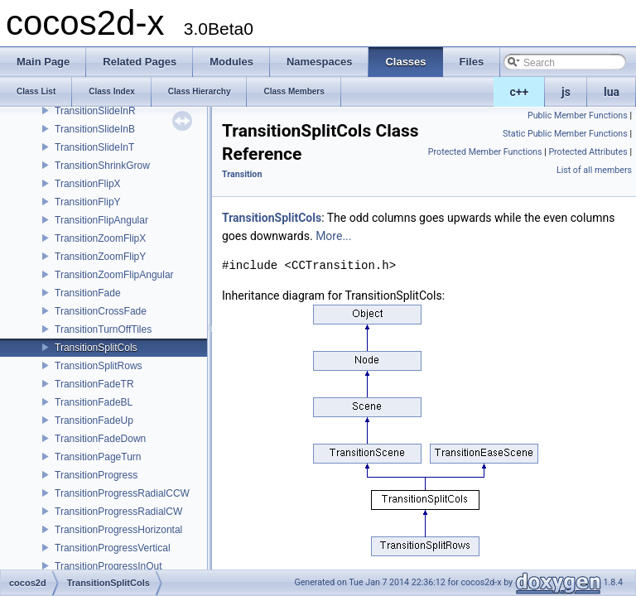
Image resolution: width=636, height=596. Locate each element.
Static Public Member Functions (565, 133)
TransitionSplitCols (96, 347)
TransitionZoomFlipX (100, 238)
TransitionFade (88, 293)
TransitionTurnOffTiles (103, 329)
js (566, 92)
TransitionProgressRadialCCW (122, 493)
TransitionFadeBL (93, 402)
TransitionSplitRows (98, 366)
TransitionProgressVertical (113, 548)
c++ (519, 92)
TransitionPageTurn (98, 457)
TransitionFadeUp (94, 420)
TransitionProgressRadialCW (118, 511)
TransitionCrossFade (101, 311)
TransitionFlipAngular (101, 220)
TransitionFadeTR (94, 384)
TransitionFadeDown (100, 439)
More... (333, 236)
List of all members (594, 170)
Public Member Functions (578, 115)
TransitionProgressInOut (108, 566)
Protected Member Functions (485, 152)
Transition (242, 174)
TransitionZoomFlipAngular (114, 275)
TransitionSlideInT (94, 147)
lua (611, 92)
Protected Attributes (587, 152)
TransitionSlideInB (95, 129)
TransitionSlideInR (95, 111)
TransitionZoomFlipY (100, 256)
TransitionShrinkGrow (102, 165)
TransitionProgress (96, 475)
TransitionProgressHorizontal (118, 530)
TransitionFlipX (88, 184)
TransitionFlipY (88, 202)
